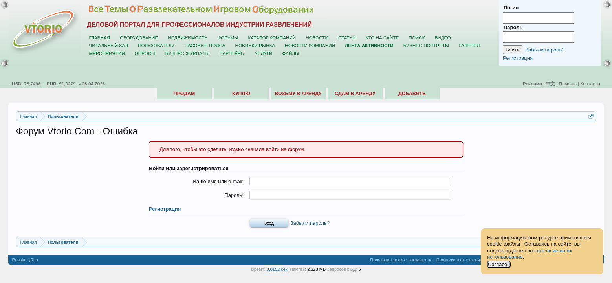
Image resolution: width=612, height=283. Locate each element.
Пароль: (234, 195)
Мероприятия (107, 53)
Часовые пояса (205, 45)
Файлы (290, 53)
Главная (99, 37)
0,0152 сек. (278, 269)
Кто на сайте (382, 37)
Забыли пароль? (310, 223)
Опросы (145, 53)
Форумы (227, 37)
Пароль (513, 27)
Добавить (412, 93)
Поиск (417, 37)
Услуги (263, 53)
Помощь (568, 83)
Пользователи (156, 45)
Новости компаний (310, 45)
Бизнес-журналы (187, 53)
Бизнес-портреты (426, 45)
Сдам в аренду (355, 93)
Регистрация (165, 209)
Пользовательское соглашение (401, 259)
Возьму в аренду (298, 93)
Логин (511, 8)
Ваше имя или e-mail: (218, 181)
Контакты (590, 83)
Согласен (499, 264)
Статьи (347, 37)
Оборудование (139, 37)
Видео (442, 37)
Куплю (241, 93)
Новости (317, 37)
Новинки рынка (255, 45)
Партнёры (232, 53)
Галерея (469, 45)
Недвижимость (187, 37)
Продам (184, 93)
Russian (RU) (25, 259)
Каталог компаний (272, 37)
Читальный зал (108, 45)
